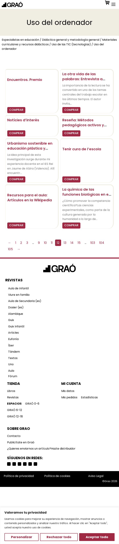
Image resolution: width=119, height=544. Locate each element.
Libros (11, 391)
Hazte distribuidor (63, 449)
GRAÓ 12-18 (15, 416)
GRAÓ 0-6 (32, 404)
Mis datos (67, 391)
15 (79, 242)
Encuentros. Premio (24, 79)
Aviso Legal (95, 476)
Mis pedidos (69, 397)
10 (45, 242)
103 (92, 242)
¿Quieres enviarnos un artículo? (29, 449)
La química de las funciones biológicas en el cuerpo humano (85, 194)
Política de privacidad (19, 476)
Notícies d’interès (23, 120)
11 (52, 242)
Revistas (13, 397)
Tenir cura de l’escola (81, 149)
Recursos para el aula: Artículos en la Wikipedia (29, 198)
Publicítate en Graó (20, 442)
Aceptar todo (97, 537)
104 (101, 242)
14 (71, 242)
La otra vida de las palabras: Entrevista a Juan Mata (82, 78)
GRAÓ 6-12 (14, 410)
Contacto (14, 436)
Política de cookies (57, 476)
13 (65, 242)
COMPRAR (16, 110)
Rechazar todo (59, 537)
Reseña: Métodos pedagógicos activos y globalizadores (83, 125)
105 (10, 249)
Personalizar (21, 537)
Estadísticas (89, 397)
